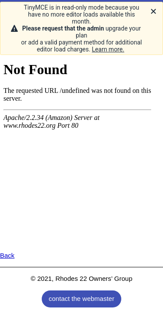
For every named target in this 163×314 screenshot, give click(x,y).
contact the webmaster (81, 298)
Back (7, 255)
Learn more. (108, 49)
